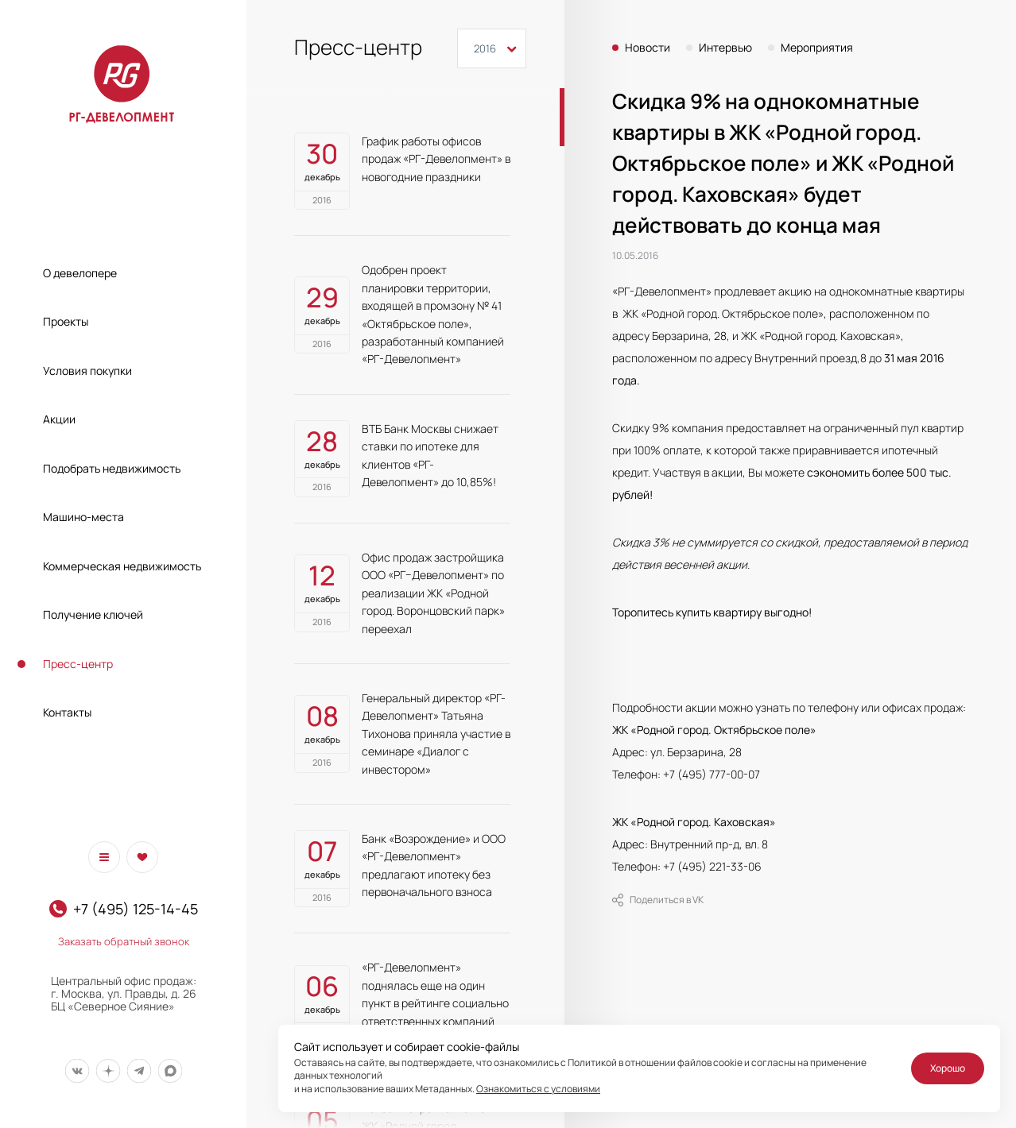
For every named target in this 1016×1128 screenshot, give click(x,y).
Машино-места (83, 516)
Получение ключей (93, 614)
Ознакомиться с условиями (538, 1088)
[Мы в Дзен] (107, 1070)
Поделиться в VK (658, 900)
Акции (59, 419)
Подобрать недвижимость (111, 468)
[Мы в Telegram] (138, 1070)
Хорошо (947, 1068)
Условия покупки (87, 370)
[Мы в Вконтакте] (76, 1070)
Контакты (67, 712)
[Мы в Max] (169, 1070)
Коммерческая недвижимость (122, 566)
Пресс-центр (78, 663)
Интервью (725, 47)
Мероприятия (817, 47)
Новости (647, 47)
